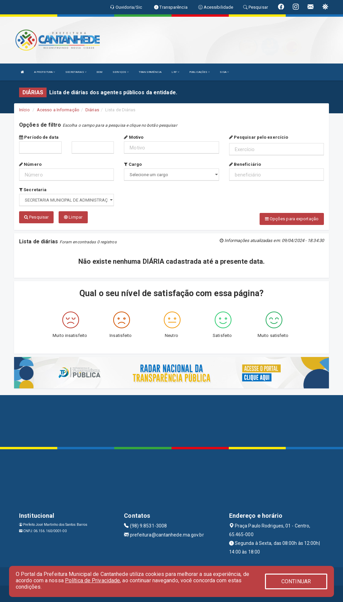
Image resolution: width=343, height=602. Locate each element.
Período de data (39, 137)
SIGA (224, 72)
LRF (175, 72)
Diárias (92, 109)
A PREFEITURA (44, 72)
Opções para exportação (292, 218)
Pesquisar (36, 217)
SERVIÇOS (121, 72)
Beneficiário (245, 164)
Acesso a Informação (58, 109)
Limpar (73, 217)
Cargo (133, 164)
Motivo (133, 137)
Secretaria (33, 189)
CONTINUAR (296, 581)
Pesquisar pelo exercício (258, 137)
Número (30, 164)
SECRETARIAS (75, 72)
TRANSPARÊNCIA (150, 72)
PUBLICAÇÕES (199, 72)
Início (24, 109)
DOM (99, 72)
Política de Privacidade (92, 580)
